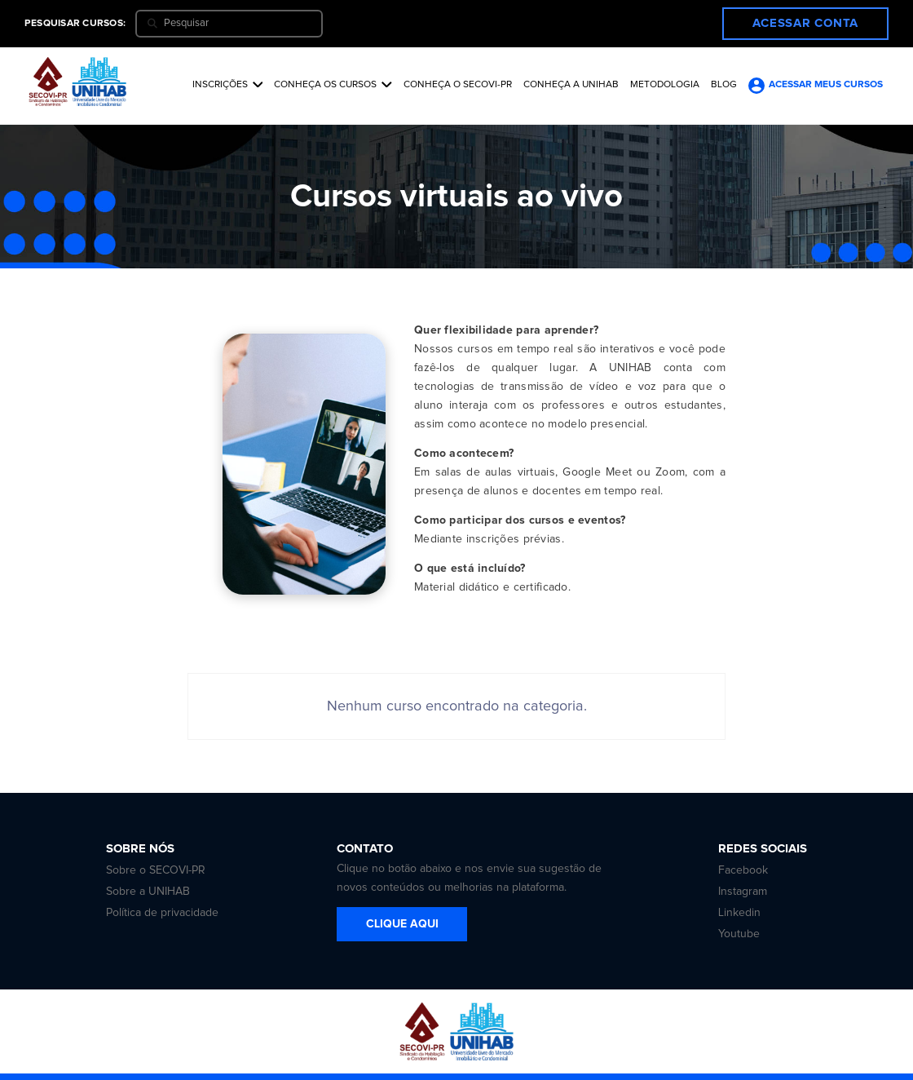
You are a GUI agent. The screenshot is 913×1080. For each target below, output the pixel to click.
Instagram (742, 891)
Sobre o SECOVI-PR (155, 870)
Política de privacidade (162, 912)
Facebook (743, 870)
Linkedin (739, 912)
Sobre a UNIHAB (148, 891)
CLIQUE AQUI (402, 924)
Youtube (739, 934)
